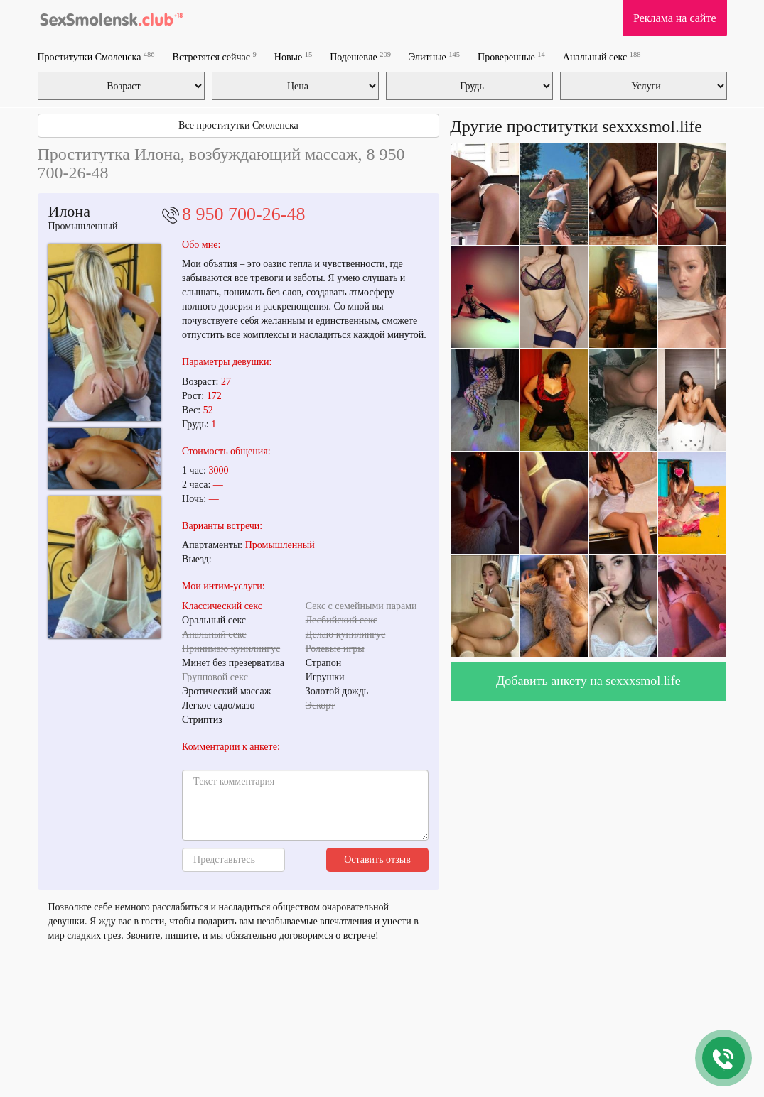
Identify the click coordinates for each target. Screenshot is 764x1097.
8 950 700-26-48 (243, 214)
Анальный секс (602, 56)
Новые (293, 56)
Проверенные (511, 56)
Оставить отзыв (377, 859)
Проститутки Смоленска (96, 56)
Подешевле (360, 56)
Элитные (434, 56)
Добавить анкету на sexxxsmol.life (588, 681)
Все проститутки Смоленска (238, 125)
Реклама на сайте (674, 18)
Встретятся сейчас (215, 56)
